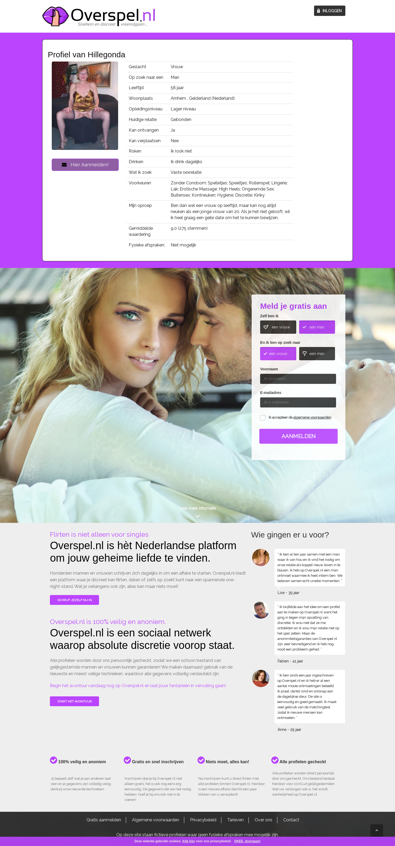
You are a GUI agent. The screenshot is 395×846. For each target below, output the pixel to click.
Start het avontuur (74, 701)
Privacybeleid (203, 819)
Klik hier (188, 841)
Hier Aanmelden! (85, 164)
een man (317, 327)
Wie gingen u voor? (77, 374)
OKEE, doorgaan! (247, 841)
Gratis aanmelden (104, 819)
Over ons (263, 819)
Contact (291, 819)
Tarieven (235, 819)
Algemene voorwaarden (155, 819)
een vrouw (281, 327)
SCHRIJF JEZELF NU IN (74, 600)
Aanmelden (298, 436)
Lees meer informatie (197, 508)
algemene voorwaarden (312, 417)
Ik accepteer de (300, 417)
